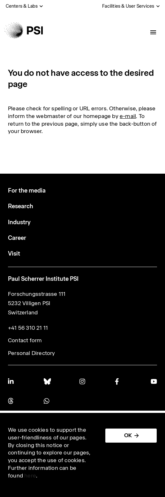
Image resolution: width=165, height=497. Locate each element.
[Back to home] (23, 30)
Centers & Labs (22, 6)
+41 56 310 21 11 (28, 328)
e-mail (128, 116)
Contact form (25, 340)
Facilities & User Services (128, 6)
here (30, 475)
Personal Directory (31, 353)
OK (128, 435)
